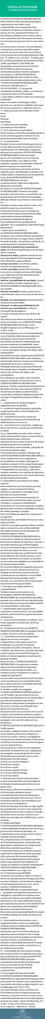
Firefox (16, 764)
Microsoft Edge (20, 773)
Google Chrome (20, 770)
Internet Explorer (21, 762)
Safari (15, 767)
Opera (15, 775)
